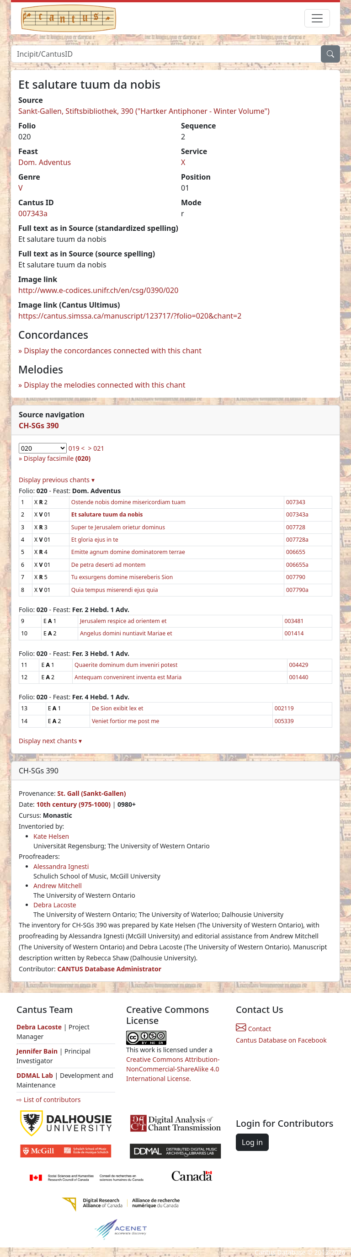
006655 (295, 552)
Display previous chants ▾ (57, 479)
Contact (253, 1028)
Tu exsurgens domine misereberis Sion (122, 577)
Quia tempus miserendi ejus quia (114, 590)
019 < (77, 448)
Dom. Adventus (44, 162)
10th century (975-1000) (73, 804)
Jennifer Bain (37, 1051)
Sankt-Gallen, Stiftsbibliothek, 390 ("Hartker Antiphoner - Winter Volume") (144, 111)
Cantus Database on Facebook (281, 1040)
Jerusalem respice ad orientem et (123, 621)
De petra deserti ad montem (108, 565)
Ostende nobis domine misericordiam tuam (128, 502)
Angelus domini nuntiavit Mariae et (126, 633)
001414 (294, 633)
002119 (284, 708)
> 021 (96, 448)
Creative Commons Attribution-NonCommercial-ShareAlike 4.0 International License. (172, 1069)
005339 (284, 721)
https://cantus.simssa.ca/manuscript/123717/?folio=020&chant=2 (129, 316)
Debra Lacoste (54, 904)
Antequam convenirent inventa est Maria (127, 677)
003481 (294, 621)
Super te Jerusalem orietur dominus (118, 527)
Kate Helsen (51, 836)
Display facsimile (57, 458)
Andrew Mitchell (57, 885)
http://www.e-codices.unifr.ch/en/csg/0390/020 (98, 290)
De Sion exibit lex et (118, 708)
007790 (295, 577)
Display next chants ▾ (50, 740)
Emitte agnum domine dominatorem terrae (128, 552)
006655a (297, 565)
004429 (298, 665)
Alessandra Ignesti (61, 866)
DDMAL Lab (34, 1075)
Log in (252, 1142)
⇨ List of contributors (48, 1099)
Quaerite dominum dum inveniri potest (125, 665)
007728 (295, 527)
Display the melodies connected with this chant (104, 385)
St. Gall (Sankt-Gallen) (91, 793)
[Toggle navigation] (317, 18)
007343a (33, 213)
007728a (297, 539)
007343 (295, 502)
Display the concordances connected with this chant (113, 351)
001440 (298, 677)
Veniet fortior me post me (126, 721)
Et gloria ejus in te (94, 539)
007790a (297, 590)
